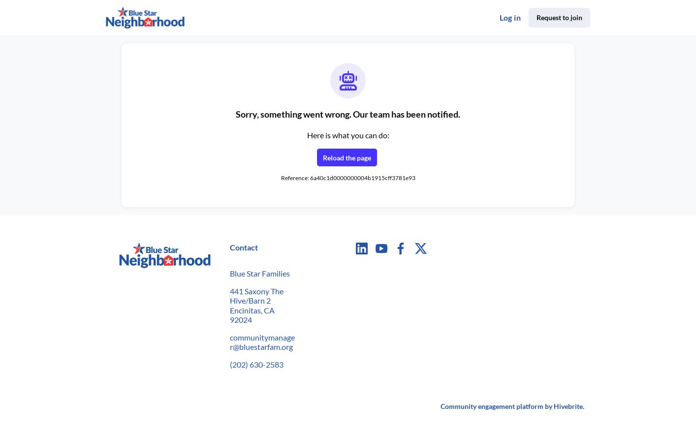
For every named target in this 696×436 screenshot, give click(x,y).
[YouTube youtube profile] (381, 248)
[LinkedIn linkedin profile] (362, 248)
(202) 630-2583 (257, 364)
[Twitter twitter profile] (421, 250)
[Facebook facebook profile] (401, 248)
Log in (510, 17)
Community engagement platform (492, 406)
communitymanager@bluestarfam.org (262, 342)
